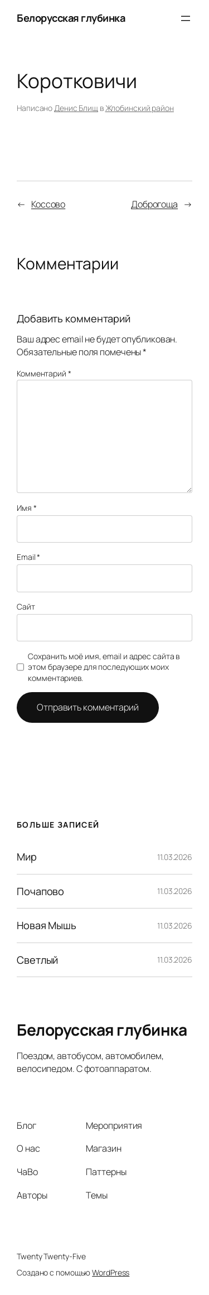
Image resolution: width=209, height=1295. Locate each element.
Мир (27, 856)
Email (28, 557)
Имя (27, 507)
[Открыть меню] (185, 18)
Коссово (48, 204)
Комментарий (44, 373)
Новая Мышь (46, 925)
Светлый (37, 959)
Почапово (40, 891)
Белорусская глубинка (71, 18)
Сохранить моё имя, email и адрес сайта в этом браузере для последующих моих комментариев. (103, 667)
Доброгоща (154, 204)
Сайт (26, 606)
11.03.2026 (174, 857)
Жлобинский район (139, 108)
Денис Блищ (76, 108)
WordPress (110, 1272)
